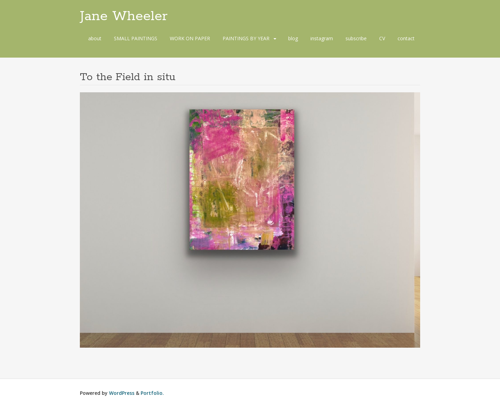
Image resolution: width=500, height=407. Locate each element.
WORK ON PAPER (190, 38)
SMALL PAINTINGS (135, 38)
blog (293, 38)
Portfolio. (152, 393)
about (94, 38)
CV (382, 38)
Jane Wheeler (124, 16)
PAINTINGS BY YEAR (246, 38)
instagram (321, 38)
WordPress (121, 393)
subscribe (356, 38)
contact (406, 38)
